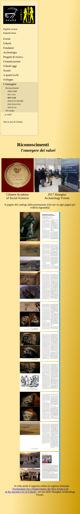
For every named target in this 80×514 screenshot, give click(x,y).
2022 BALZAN (14, 104)
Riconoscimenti (12, 88)
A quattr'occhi (11, 75)
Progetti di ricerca (13, 56)
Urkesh (7, 43)
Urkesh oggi (10, 66)
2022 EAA (11, 107)
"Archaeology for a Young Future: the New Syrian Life (40, 489)
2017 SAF (11, 97)
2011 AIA (11, 94)
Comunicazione (11, 61)
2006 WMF (12, 91)
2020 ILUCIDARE (15, 101)
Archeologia (10, 52)
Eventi (6, 38)
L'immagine (9, 84)
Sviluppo (8, 79)
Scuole (7, 70)
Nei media (9, 110)
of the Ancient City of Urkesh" (20, 491)
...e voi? (7, 114)
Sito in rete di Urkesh (12, 122)
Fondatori (8, 47)
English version (10, 29)
